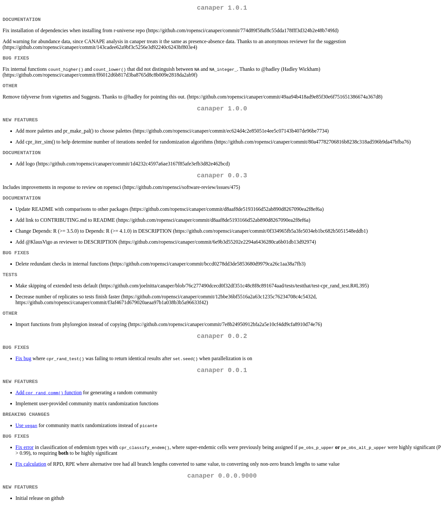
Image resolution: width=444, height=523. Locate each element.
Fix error (24, 462)
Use (26, 439)
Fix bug (23, 370)
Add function (48, 406)
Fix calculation (30, 478)
